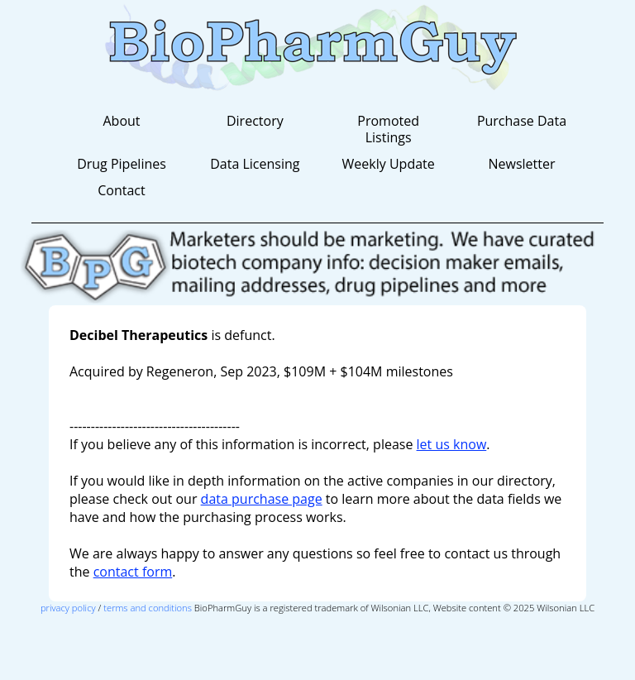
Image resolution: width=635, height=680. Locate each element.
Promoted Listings (388, 129)
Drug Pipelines (121, 164)
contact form (133, 572)
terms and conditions (147, 607)
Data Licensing (254, 164)
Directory (255, 121)
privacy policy (68, 607)
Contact (121, 190)
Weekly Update (388, 164)
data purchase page (261, 499)
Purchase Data (521, 121)
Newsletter (521, 164)
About (121, 121)
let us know (452, 444)
